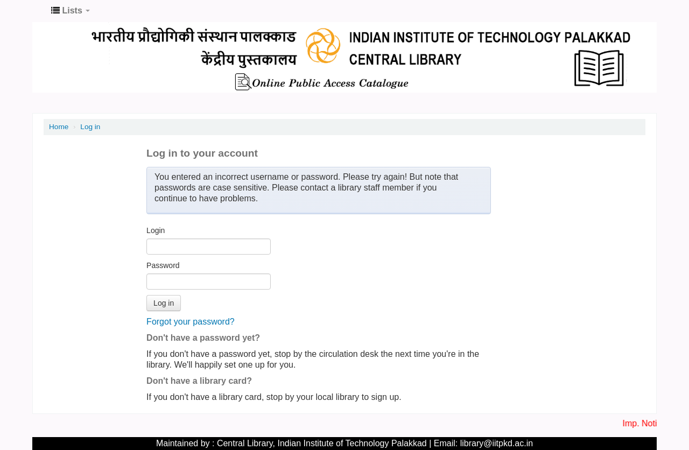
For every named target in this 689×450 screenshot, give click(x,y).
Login (155, 230)
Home (58, 127)
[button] (70, 11)
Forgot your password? (190, 321)
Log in (90, 127)
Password (162, 265)
